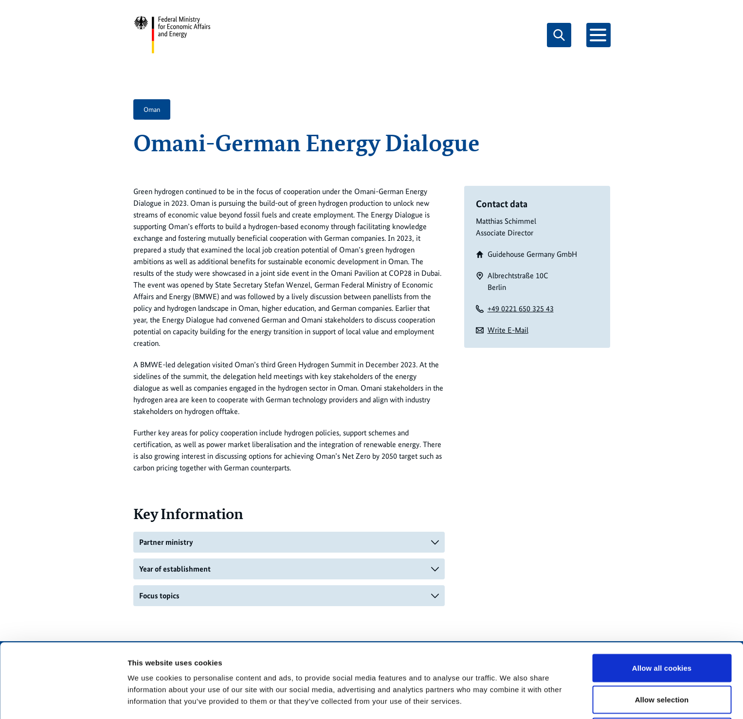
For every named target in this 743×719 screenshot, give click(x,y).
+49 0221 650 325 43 (521, 308)
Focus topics (159, 595)
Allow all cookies (662, 629)
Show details (510, 694)
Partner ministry (166, 542)
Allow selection (662, 661)
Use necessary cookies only (662, 693)
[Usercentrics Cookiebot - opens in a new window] (63, 700)
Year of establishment (175, 569)
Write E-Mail (508, 330)
